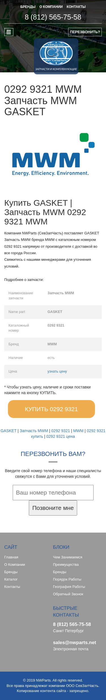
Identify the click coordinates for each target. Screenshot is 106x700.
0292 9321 (60, 430)
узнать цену (57, 371)
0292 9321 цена (60, 436)
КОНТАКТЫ (76, 7)
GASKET (9, 430)
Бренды (11, 572)
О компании (14, 564)
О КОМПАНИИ (51, 7)
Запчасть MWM (34, 430)
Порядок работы (67, 579)
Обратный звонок (68, 594)
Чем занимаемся (68, 557)
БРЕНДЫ (28, 7)
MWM (78, 430)
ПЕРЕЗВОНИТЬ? (85, 32)
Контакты (12, 587)
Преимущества (66, 564)
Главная (11, 557)
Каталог (11, 579)
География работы (69, 587)
